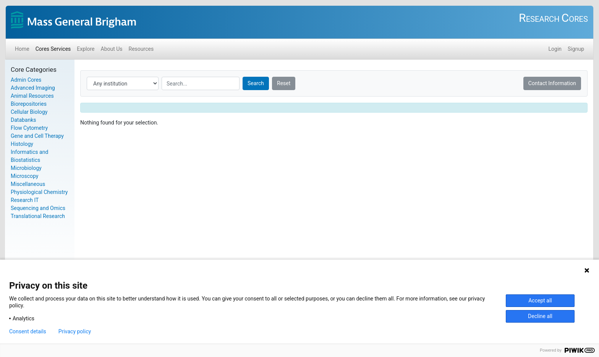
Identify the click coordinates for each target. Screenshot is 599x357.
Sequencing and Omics (38, 208)
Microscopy (25, 176)
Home (22, 49)
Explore (85, 49)
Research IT (25, 200)
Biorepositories (29, 104)
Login (555, 49)
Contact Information (552, 83)
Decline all (540, 316)
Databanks (23, 120)
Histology (22, 144)
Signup (576, 49)
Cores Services (53, 49)
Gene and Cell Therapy (37, 136)
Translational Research (38, 216)
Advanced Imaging (33, 88)
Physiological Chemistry (39, 192)
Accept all (540, 300)
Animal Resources (32, 96)
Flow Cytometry (29, 128)
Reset (283, 83)
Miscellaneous (28, 184)
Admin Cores (26, 80)
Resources (141, 49)
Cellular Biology (29, 112)
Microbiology (26, 168)
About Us (112, 49)
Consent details (27, 331)
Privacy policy (74, 331)
